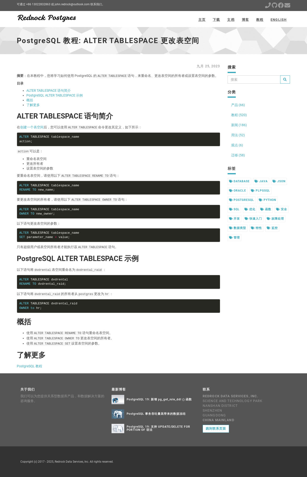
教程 (259, 20)
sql (234, 209)
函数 (265, 209)
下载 (216, 20)
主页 (202, 20)
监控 (272, 228)
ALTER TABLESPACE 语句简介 (48, 90)
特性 (256, 228)
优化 (249, 209)
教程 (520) (239, 115)
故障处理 (275, 218)
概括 (29, 100)
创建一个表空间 (32, 127)
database (239, 181)
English (279, 20)
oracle (237, 190)
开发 (234, 218)
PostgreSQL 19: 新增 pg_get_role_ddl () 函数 (159, 399)
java (261, 181)
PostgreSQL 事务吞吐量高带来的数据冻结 (156, 413)
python (267, 200)
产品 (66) (238, 105)
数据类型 (237, 228)
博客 (245, 20)
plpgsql (260, 190)
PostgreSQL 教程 (29, 366)
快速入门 (253, 218)
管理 (234, 237)
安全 (281, 209)
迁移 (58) (238, 155)
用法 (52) (238, 135)
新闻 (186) (239, 125)
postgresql (241, 200)
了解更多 (33, 105)
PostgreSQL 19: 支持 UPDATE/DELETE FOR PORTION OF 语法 (158, 428)
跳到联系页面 (216, 428)
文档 (230, 20)
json (278, 181)
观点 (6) (237, 145)
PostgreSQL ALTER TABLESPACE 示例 (54, 95)
